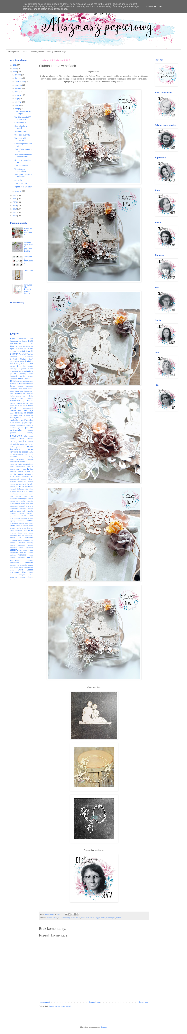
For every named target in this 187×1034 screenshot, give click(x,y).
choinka (30, 406)
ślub (24, 572)
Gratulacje (17, 364)
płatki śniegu (29, 523)
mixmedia (13, 499)
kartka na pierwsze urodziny (21, 459)
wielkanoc (22, 555)
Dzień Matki (19, 361)
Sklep (25, 52)
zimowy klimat (18, 567)
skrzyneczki (29, 538)
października (20, 82)
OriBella (14, 381)
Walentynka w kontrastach (20, 170)
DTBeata (13, 359)
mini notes (28, 496)
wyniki (30, 557)
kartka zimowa (21, 469)
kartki (12, 477)
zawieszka (29, 562)
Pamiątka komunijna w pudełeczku (23, 176)
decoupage (28, 410)
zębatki (25, 567)
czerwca (18, 95)
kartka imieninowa (26, 444)
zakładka (30, 560)
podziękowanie (15, 518)
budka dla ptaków (16, 406)
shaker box (15, 538)
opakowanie (14, 506)
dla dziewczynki (16, 415)
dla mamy (26, 415)
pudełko (30, 521)
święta (30, 577)
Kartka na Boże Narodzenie (28, 231)
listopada (18, 78)
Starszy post (143, 1002)
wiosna (31, 555)
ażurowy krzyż (21, 396)
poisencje (24, 518)
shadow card (29, 535)
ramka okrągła (95, 918)
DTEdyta (23, 359)
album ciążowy (14, 391)
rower (25, 533)
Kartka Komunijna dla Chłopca (23, 113)
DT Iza (19, 351)
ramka (12, 525)
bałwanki (30, 398)
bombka (19, 403)
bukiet (25, 406)
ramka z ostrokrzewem (25, 528)
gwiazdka (13, 433)
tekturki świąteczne (17, 545)
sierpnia (18, 88)
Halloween (24, 364)
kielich (31, 479)
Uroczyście (13, 388)
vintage (30, 550)
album (30, 389)
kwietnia (18, 102)
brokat (31, 403)
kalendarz (21, 438)
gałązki (30, 423)
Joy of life (18, 180)
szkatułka (13, 540)
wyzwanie (14, 560)
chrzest (13, 408)
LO (32, 379)
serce (31, 533)
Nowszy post (45, 1002)
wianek (23, 552)
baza (21, 398)
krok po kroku (14, 489)
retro (25, 530)
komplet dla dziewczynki (18, 484)
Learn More (151, 7)
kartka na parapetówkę (25, 457)
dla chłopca (28, 413)
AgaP (12, 338)
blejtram (30, 401)
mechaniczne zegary (17, 494)
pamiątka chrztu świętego (21, 513)
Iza (24, 366)
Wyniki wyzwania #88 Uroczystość (23, 118)
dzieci (30, 420)
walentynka (14, 552)
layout (31, 491)
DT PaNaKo (20, 354)
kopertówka (29, 486)
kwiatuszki (21, 491)
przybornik (21, 521)
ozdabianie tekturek (26, 508)
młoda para (85, 918)
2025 (15, 65)
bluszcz (12, 403)
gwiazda (30, 430)
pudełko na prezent (17, 523)
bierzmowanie (15, 401)
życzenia (13, 580)
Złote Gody (28, 271)
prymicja (12, 521)
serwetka (13, 535)
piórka (31, 516)
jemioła (31, 436)
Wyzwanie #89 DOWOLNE (20, 139)
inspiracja (16, 435)
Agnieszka (22, 338)
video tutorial (23, 550)
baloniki (30, 396)
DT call (27, 354)
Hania (31, 364)
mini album (29, 494)
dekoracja (19, 413)
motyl (20, 499)
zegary (30, 565)
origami (22, 506)
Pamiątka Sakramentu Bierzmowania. (23, 156)
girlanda (20, 428)
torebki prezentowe (26, 547)
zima (11, 567)
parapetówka (14, 516)
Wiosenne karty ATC (22, 135)
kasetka (23, 479)
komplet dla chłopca (25, 481)
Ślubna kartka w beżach (21, 127)
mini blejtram (15, 496)
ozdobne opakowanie (18, 511)
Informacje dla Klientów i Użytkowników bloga (48, 52)
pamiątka (30, 511)
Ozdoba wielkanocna (25, 381)
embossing (18, 422)
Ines (19, 366)
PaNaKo (14, 383)
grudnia (18, 75)
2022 (15, 195)
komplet (13, 481)
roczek (30, 530)
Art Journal (23, 341)
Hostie (12, 366)
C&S (31, 344)
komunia (20, 486)
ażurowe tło (20, 393)
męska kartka (27, 499)
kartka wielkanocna (17, 466)
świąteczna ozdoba (17, 577)
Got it (162, 7)
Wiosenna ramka (21, 132)
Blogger (104, 1027)
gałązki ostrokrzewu (17, 425)
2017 (15, 212)
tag (31, 540)
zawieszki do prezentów (18, 565)
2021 (15, 199)
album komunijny (25, 391)
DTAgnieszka (29, 356)
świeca (31, 575)
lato (27, 491)
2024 (15, 68)
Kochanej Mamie (17, 376)
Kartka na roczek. (21, 184)
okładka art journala (27, 503)
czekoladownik (15, 410)
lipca (17, 92)
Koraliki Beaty (24, 379)
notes (12, 503)
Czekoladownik (20, 123)
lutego (17, 109)
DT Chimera (19, 349)
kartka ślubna (75, 918)
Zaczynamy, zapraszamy (28, 260)
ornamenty (29, 506)
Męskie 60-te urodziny (23, 187)
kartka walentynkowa (25, 464)
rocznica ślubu (16, 533)
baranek (13, 398)
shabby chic (20, 535)
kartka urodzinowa (18, 461)
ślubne (118, 918)
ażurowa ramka (52, 918)
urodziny (14, 550)
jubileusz (13, 438)
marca (17, 105)
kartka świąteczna (25, 474)
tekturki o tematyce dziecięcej (21, 542)
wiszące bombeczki (17, 557)
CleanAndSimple (24, 346)
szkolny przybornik (24, 540)
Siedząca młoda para (108, 918)
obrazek (17, 503)
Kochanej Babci (26, 373)
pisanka (23, 516)
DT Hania (28, 348)
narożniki (30, 501)
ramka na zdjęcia (22, 525)
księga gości (23, 489)
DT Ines (13, 351)
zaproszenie (14, 562)
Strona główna (13, 52)
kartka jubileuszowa (17, 447)
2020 (15, 202)
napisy (23, 501)
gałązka (24, 422)
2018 (15, 209)
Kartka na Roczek (21, 166)
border (25, 403)
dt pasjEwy (23, 420)
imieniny (30, 433)
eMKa (12, 422)
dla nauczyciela (25, 418)
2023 (15, 72)
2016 (15, 216)
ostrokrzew (14, 508)
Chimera (14, 346)
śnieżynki (22, 575)
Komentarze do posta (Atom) (60, 1006)
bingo (23, 401)
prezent (30, 518)
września (18, 85)
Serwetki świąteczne (25, 386)
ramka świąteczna (16, 530)
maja (17, 98)
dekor (12, 413)
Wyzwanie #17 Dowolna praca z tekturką (28, 289)
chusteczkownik (28, 408)
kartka (22, 441)
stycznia (18, 191)
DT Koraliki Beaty (64, 918)
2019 (15, 206)
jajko (25, 436)
